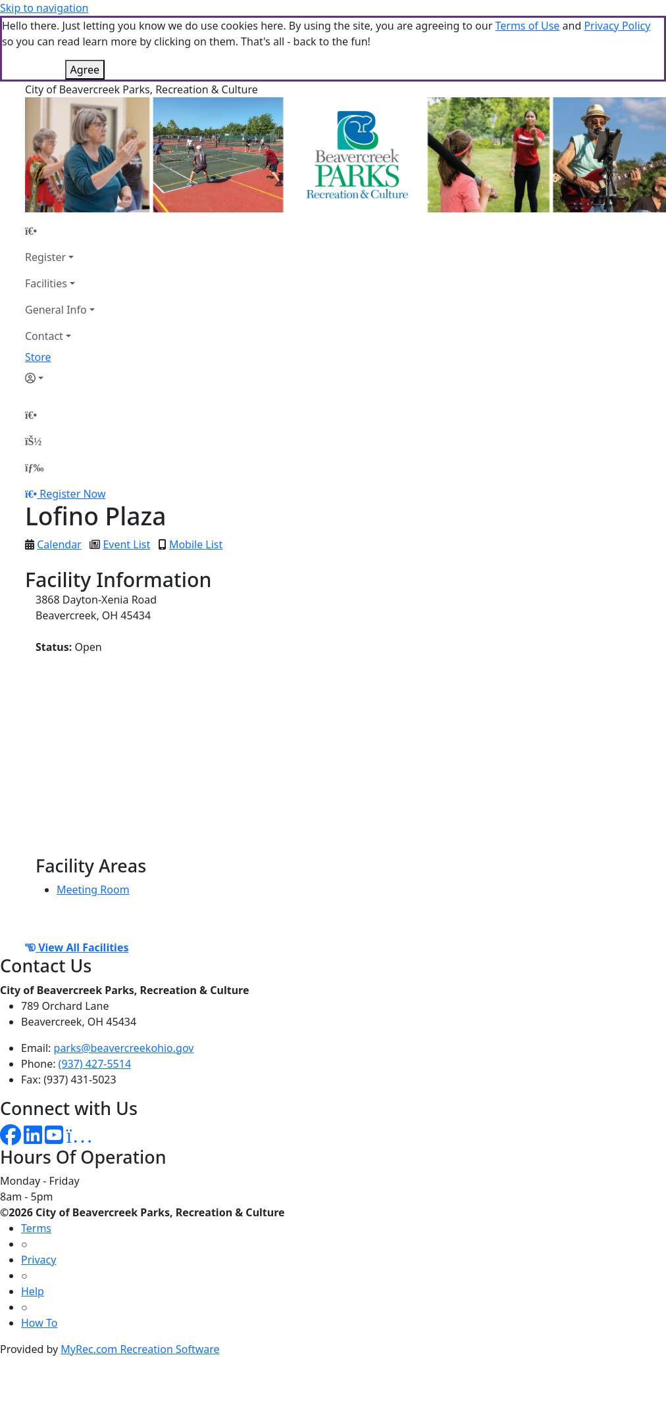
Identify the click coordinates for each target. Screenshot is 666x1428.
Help (32, 1291)
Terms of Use (527, 25)
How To (39, 1323)
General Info (56, 309)
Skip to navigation (44, 8)
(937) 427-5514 (95, 1064)
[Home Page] (60, 231)
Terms (36, 1228)
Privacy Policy (617, 25)
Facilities (46, 283)
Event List (126, 544)
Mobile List (195, 544)
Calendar (59, 544)
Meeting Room (93, 889)
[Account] (60, 378)
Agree (84, 69)
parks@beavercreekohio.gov (124, 1048)
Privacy (38, 1259)
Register (45, 257)
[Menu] (34, 467)
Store (38, 357)
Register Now (72, 494)
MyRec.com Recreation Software (140, 1349)
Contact (44, 336)
